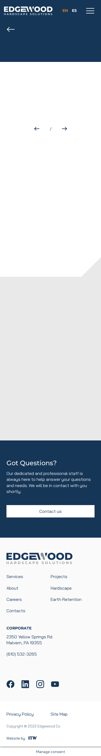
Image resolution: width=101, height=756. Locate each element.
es (74, 10)
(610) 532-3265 (21, 654)
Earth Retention (66, 599)
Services (14, 576)
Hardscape (61, 588)
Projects (59, 576)
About (12, 588)
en (65, 10)
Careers (14, 599)
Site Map (59, 714)
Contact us (50, 511)
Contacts (15, 610)
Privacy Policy (20, 714)
